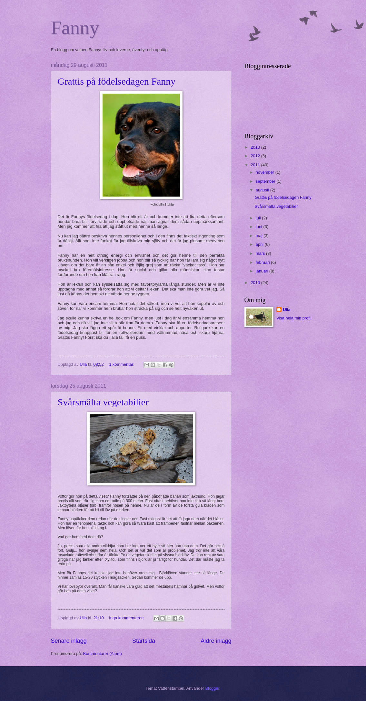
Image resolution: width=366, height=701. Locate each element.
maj (259, 235)
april (260, 244)
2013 (256, 147)
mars (261, 253)
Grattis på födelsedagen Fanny (117, 81)
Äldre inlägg (216, 641)
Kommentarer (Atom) (102, 653)
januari (262, 271)
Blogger (212, 688)
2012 (256, 155)
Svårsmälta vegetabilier (103, 402)
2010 (256, 282)
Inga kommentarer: (127, 617)
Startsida (143, 641)
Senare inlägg (69, 641)
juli (259, 218)
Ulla (287, 309)
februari (263, 262)
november (265, 172)
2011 (256, 164)
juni (259, 226)
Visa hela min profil (294, 318)
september (266, 181)
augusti (263, 190)
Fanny (75, 27)
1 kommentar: (122, 364)
